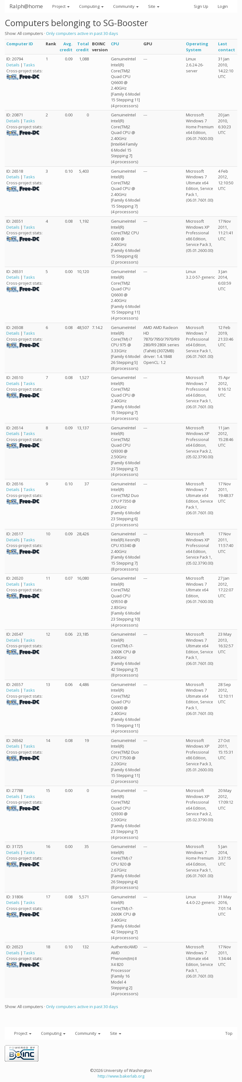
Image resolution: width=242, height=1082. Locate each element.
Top (229, 1033)
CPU (115, 44)
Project (61, 6)
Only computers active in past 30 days (82, 33)
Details (13, 65)
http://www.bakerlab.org (121, 1076)
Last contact (226, 47)
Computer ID (19, 44)
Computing (91, 6)
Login (223, 6)
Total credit (82, 47)
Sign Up (201, 6)
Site (153, 6)
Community (126, 6)
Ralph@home (26, 6)
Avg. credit (66, 47)
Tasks (29, 65)
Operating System (197, 47)
